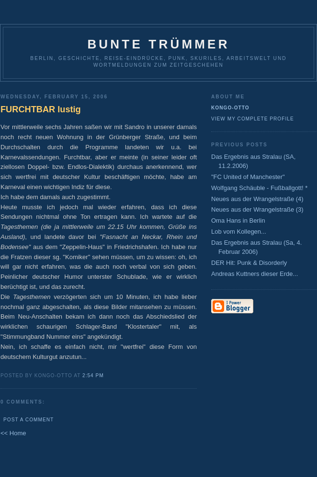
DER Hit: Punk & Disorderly (249, 262)
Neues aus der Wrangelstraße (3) (257, 209)
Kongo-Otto (230, 107)
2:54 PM (93, 375)
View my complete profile (252, 118)
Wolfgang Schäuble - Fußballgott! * (259, 187)
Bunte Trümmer (158, 44)
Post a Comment (28, 419)
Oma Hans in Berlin (238, 220)
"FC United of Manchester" (248, 176)
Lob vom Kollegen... (238, 231)
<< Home (13, 433)
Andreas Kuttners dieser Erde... (254, 273)
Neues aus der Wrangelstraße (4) (257, 199)
